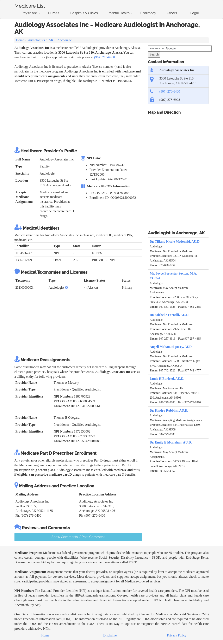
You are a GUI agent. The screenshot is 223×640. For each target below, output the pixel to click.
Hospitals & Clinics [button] (85, 13)
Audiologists (36, 40)
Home (20, 40)
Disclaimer (110, 635)
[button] (66, 287)
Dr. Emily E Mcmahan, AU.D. (171, 442)
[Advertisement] (89, 114)
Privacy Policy (176, 635)
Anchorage (64, 40)
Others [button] (173, 13)
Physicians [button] (30, 13)
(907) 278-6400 (104, 57)
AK (51, 40)
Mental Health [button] (120, 13)
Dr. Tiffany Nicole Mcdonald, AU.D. (175, 241)
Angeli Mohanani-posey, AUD (171, 346)
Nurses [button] (55, 13)
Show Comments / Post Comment (78, 537)
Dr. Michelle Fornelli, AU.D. (169, 315)
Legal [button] (196, 13)
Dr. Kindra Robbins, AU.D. (169, 410)
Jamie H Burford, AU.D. (167, 378)
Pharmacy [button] (149, 13)
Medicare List (29, 5)
